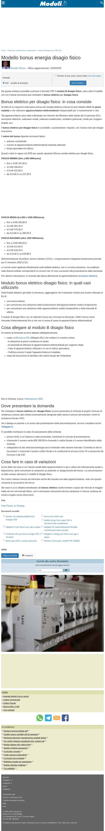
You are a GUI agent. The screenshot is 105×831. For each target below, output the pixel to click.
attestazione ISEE (34, 399)
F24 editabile (9, 768)
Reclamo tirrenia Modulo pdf (16, 731)
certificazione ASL (21, 338)
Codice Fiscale (9, 703)
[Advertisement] (52, 28)
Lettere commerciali (11, 700)
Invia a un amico (10, 555)
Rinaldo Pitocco (18, 68)
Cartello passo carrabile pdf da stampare (21, 734)
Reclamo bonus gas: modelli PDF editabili (62, 541)
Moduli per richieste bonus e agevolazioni (22, 50)
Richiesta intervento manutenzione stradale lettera (25, 738)
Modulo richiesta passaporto (16, 748)
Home (3, 50)
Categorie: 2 (7, 783)
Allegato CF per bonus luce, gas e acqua (23, 527)
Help (4, 803)
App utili (6, 777)
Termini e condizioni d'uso (12, 797)
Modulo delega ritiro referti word (17, 745)
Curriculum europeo (12, 751)
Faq (4, 806)
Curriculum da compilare (14, 758)
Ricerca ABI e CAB (11, 706)
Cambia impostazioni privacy (13, 800)
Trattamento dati (9, 794)
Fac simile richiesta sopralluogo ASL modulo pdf (24, 741)
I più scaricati (8, 710)
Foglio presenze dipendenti (15, 755)
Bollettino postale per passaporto (18, 762)
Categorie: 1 (7, 780)
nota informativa (94, 76)
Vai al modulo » (78, 83)
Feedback (27, 555)
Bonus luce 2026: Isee (53, 516)
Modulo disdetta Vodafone (15, 765)
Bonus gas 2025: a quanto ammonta (21, 541)
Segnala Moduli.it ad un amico (16, 696)
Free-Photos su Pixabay (13, 506)
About (5, 786)
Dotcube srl (17, 812)
